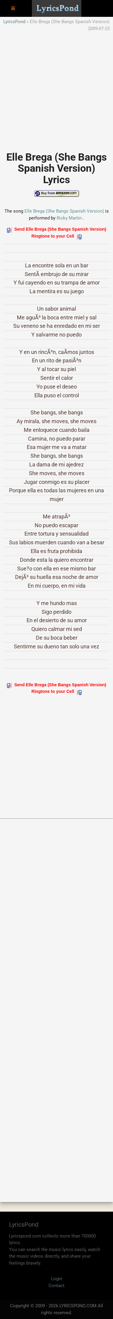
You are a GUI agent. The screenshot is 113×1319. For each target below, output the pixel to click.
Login (56, 1278)
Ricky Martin (69, 218)
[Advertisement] (56, 88)
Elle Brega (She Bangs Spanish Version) (64, 211)
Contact (56, 1285)
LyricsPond (14, 21)
